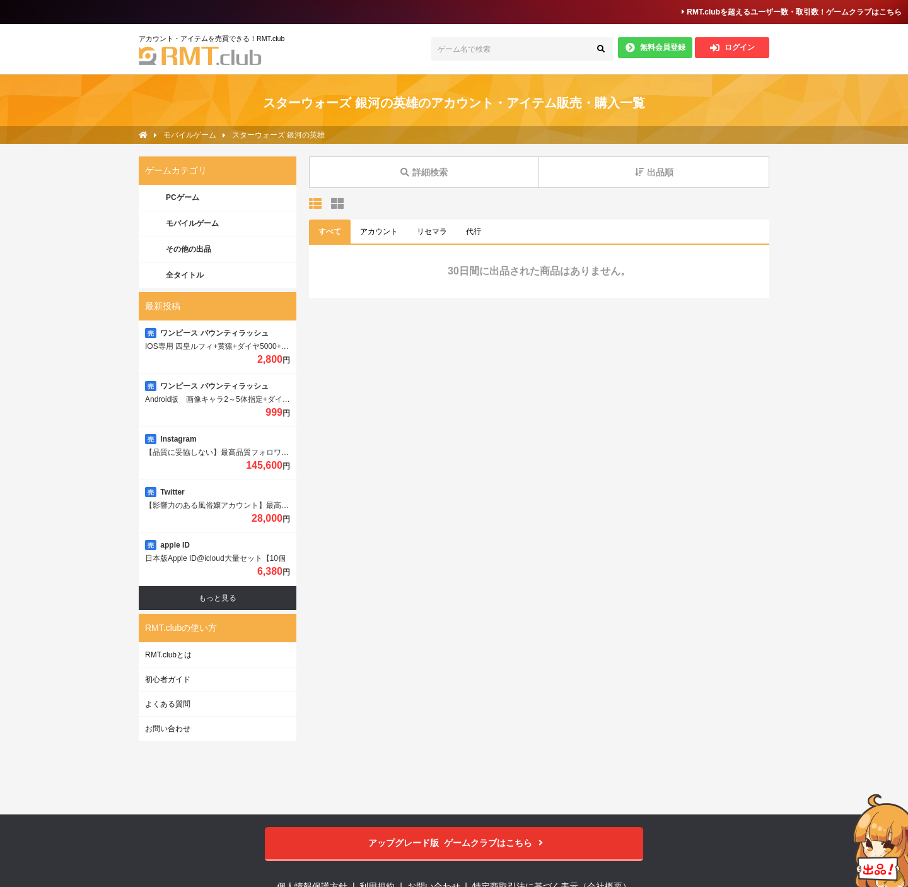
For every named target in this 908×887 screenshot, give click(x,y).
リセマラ (432, 231)
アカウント (379, 231)
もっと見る (217, 598)
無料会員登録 (655, 47)
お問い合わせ (167, 728)
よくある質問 (167, 704)
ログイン (732, 47)
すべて (329, 231)
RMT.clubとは (168, 654)
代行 (473, 231)
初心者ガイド (167, 679)
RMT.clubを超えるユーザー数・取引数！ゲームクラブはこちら (792, 12)
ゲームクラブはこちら (454, 843)
